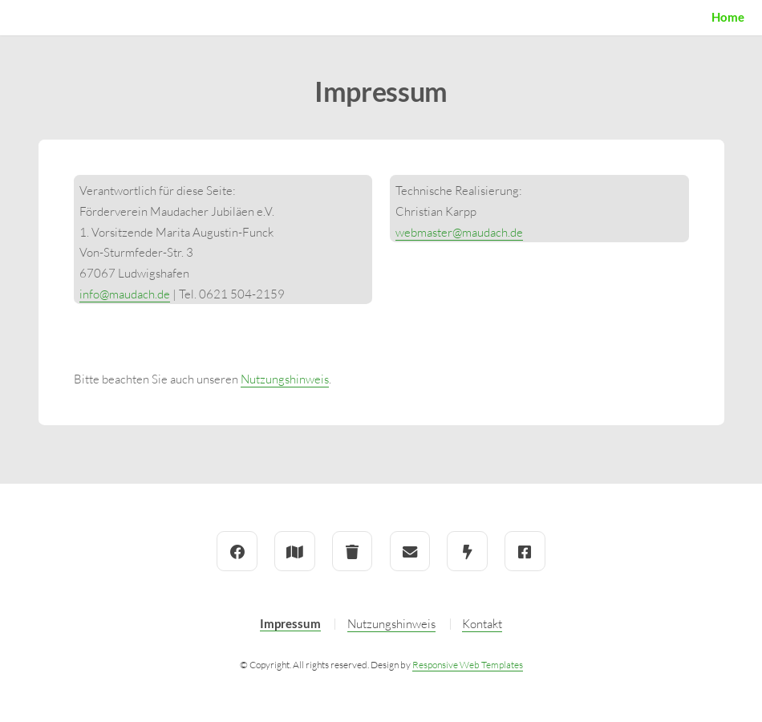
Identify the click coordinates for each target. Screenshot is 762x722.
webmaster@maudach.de (459, 232)
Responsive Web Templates (467, 665)
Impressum (290, 624)
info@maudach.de (124, 294)
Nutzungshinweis (285, 379)
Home (727, 17)
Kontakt (482, 623)
